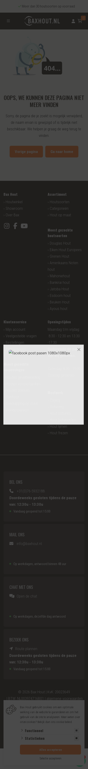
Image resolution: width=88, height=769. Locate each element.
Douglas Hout (60, 243)
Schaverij (57, 406)
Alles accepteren (50, 749)
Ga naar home (61, 151)
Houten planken (18, 390)
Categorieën (59, 208)
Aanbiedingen (16, 349)
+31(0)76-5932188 (31, 491)
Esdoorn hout (60, 295)
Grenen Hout (59, 256)
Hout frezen (59, 433)
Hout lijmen (58, 426)
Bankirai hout (60, 282)
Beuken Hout (59, 302)
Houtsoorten (59, 201)
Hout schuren (60, 413)
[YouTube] (24, 226)
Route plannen (26, 648)
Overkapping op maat (22, 403)
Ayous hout (58, 308)
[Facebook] (15, 226)
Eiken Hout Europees (66, 249)
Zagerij (55, 400)
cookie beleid (64, 722)
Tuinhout (12, 397)
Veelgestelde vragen (21, 336)
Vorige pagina (26, 151)
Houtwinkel (14, 201)
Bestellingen (15, 342)
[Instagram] (7, 226)
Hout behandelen (63, 419)
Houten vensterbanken (23, 383)
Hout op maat (60, 215)
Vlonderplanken (17, 410)
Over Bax (12, 215)
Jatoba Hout (59, 289)
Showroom (14, 208)
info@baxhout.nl (29, 543)
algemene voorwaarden (64, 698)
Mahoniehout (60, 276)
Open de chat (27, 596)
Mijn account (15, 329)
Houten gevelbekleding (23, 377)
